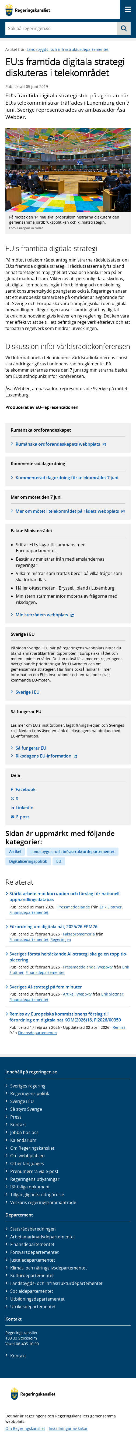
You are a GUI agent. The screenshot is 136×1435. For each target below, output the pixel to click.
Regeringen (60, 939)
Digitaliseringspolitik (28, 861)
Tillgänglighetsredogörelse (37, 1195)
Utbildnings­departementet (37, 1299)
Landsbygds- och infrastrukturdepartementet (68, 49)
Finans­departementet (32, 1244)
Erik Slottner (111, 907)
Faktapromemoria (79, 934)
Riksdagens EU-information (47, 756)
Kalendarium (23, 1140)
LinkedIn (24, 808)
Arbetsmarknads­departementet (42, 1237)
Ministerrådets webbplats (45, 615)
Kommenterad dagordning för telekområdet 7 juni (67, 478)
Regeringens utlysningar (35, 1179)
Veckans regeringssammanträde (43, 1202)
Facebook (26, 789)
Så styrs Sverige (26, 1109)
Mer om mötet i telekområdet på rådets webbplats (70, 511)
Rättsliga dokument (30, 1187)
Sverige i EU (28, 692)
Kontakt (18, 1125)
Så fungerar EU (31, 748)
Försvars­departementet (34, 1252)
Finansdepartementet (28, 912)
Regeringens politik (29, 1093)
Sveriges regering (28, 1086)
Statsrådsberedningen (33, 1229)
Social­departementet (31, 1291)
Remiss (119, 1027)
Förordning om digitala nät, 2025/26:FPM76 (53, 927)
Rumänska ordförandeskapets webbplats (61, 444)
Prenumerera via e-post (34, 1171)
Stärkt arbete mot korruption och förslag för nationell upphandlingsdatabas (64, 896)
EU (58, 861)
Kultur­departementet (32, 1275)
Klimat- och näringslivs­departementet (48, 1268)
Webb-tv (105, 967)
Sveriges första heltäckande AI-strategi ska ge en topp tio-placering (68, 957)
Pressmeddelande (73, 907)
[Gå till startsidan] (28, 9)
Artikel (15, 851)
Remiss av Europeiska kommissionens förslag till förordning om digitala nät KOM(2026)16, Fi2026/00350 (65, 1017)
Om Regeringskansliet (32, 1148)
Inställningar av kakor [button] (68, 1428)
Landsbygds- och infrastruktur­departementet (56, 1283)
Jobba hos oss (24, 1132)
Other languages (27, 1163)
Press (16, 1117)
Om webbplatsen (27, 1156)
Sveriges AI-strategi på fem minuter (45, 987)
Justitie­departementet (32, 1260)
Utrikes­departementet (33, 1307)
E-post (22, 817)
